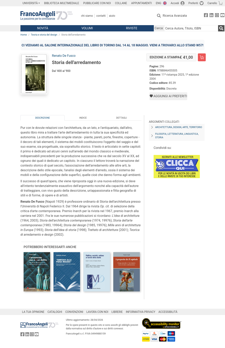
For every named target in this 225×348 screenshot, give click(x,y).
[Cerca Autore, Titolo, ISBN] (191, 28)
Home (23, 34)
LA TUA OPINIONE (33, 311)
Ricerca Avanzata (175, 15)
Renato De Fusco (64, 56)
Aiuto (112, 15)
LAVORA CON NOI (97, 311)
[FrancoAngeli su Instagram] (217, 15)
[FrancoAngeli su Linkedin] (211, 15)
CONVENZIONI (74, 311)
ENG (158, 3)
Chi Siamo (87, 15)
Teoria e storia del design (44, 34)
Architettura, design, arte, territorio (178, 127)
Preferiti (193, 3)
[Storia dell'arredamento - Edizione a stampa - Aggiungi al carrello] (202, 57)
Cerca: (159, 28)
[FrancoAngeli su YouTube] (222, 15)
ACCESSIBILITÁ (168, 311)
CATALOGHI (55, 311)
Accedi (175, 3)
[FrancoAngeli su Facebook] (206, 15)
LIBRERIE (117, 311)
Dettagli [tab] (121, 117)
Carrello (212, 3)
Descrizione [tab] (42, 117)
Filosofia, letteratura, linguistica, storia (176, 136)
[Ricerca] (221, 28)
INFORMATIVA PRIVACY (140, 311)
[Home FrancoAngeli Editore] (46, 16)
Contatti (101, 15)
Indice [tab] (83, 117)
